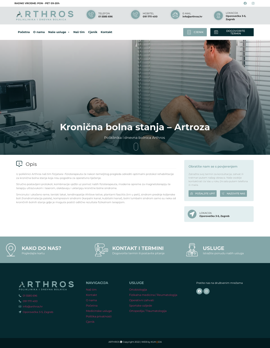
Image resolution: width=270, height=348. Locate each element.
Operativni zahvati (141, 300)
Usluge (213, 248)
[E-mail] (175, 14)
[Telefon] (91, 14)
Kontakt (106, 32)
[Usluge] (192, 249)
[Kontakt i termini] (101, 249)
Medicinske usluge (99, 311)
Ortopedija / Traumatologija (148, 311)
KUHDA (156, 342)
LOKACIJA (232, 12)
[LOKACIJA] (218, 15)
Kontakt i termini (138, 248)
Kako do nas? (41, 248)
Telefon (104, 13)
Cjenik (92, 32)
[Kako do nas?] (10, 249)
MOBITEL (148, 13)
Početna (24, 32)
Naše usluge (59, 32)
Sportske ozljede (140, 305)
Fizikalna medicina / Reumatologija (153, 295)
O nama (39, 32)
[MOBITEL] (135, 14)
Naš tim (79, 32)
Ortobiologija (138, 289)
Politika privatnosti (99, 316)
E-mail (187, 13)
